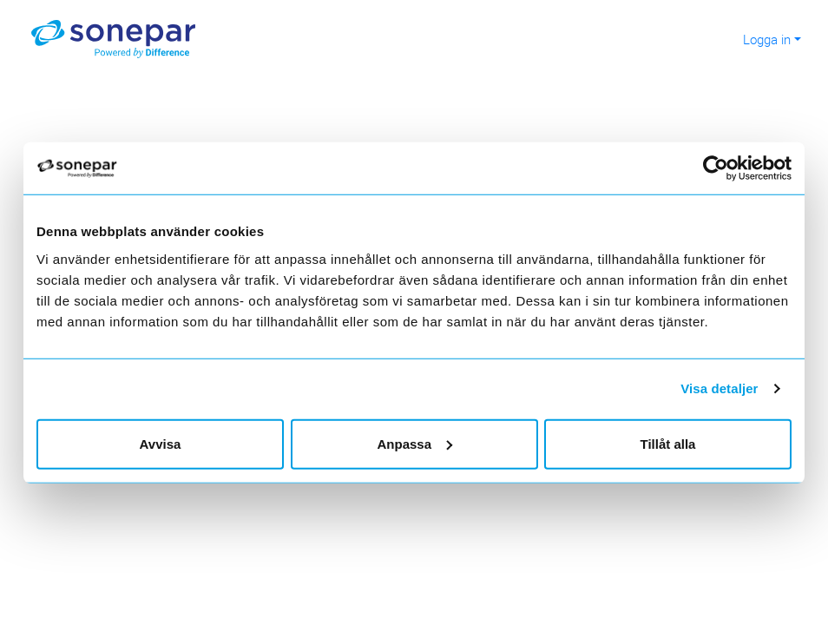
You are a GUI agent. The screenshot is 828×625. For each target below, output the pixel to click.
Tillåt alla (668, 443)
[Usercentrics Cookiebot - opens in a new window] (723, 168)
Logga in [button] (767, 39)
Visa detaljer (719, 388)
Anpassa (414, 443)
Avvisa (160, 443)
